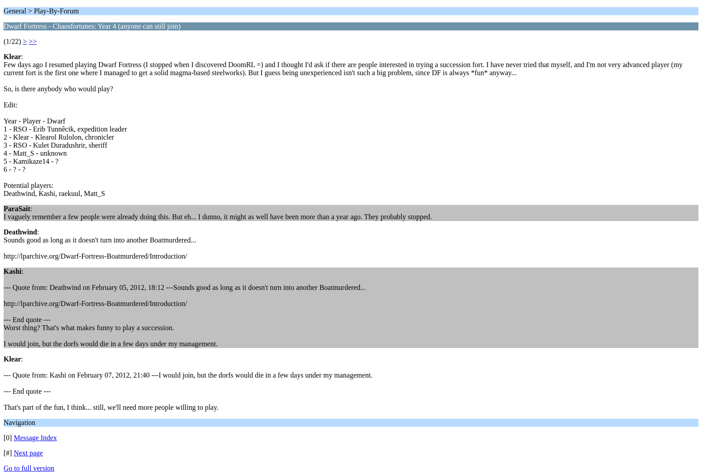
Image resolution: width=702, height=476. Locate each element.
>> (33, 41)
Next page (28, 453)
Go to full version (29, 468)
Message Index (35, 438)
